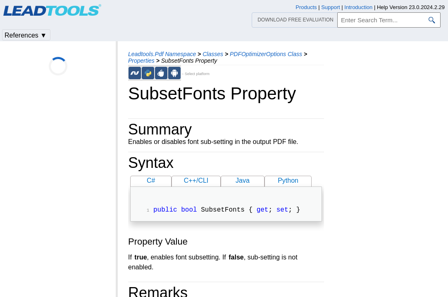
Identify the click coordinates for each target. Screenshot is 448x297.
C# (151, 180)
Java (243, 180)
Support (330, 7)
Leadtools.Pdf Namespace (162, 54)
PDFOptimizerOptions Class (266, 54)
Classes (213, 54)
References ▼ (26, 35)
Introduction (358, 7)
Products (306, 7)
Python (288, 180)
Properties (141, 60)
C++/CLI (196, 180)
